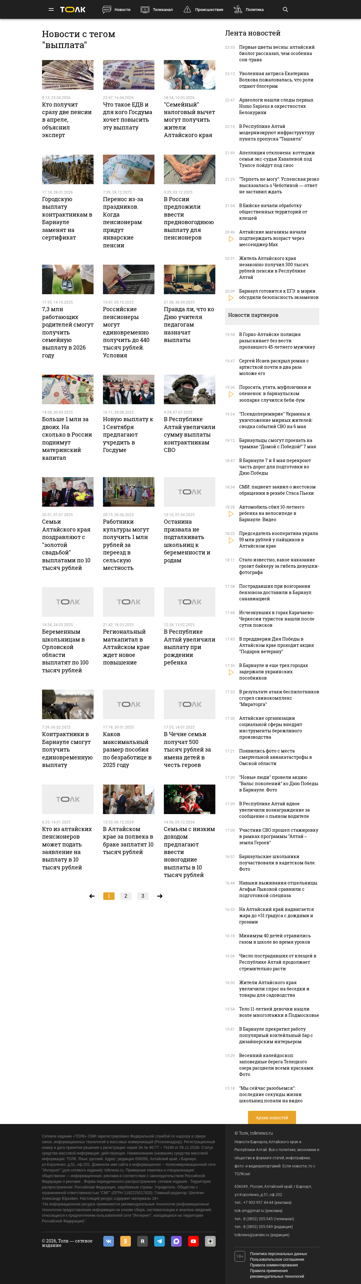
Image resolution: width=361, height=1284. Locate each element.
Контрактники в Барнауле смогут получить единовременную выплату (67, 749)
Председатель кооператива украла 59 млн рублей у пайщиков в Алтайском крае (278, 539)
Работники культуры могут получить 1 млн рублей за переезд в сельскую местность (126, 544)
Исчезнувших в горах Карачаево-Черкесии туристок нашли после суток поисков (277, 618)
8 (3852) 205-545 (258, 1219)
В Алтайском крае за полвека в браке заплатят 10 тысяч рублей (128, 840)
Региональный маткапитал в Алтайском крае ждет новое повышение (126, 647)
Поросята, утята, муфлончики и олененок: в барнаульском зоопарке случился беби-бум (275, 393)
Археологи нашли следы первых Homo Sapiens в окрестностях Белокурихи (276, 106)
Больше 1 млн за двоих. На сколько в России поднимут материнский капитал (67, 438)
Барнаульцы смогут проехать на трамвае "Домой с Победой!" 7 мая (277, 443)
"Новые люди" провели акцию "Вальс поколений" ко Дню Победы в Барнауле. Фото (278, 783)
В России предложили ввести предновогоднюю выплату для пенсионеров (189, 218)
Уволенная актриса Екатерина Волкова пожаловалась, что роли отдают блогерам (276, 79)
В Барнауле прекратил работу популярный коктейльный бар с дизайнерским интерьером (276, 1035)
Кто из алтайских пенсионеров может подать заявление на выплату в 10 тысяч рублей (67, 848)
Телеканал (163, 9)
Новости (122, 9)
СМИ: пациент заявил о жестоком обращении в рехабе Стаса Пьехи (277, 490)
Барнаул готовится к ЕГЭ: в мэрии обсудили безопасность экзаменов (279, 294)
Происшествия (209, 9)
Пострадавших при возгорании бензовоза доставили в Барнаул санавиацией (275, 592)
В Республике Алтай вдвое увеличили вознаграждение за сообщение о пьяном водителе (274, 810)
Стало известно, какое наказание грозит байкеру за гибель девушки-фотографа (279, 566)
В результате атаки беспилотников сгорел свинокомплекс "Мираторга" (279, 698)
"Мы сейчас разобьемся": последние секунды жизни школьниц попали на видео (271, 1094)
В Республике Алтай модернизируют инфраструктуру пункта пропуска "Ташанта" (277, 132)
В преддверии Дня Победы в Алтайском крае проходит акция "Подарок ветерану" (276, 645)
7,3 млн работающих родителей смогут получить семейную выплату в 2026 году (68, 332)
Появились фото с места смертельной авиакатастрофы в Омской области (275, 757)
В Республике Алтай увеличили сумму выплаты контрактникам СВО (189, 434)
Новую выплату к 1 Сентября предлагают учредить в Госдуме (128, 434)
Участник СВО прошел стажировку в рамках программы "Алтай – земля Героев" (278, 836)
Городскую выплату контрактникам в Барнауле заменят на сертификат (67, 218)
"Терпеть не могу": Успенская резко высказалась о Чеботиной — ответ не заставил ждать (279, 185)
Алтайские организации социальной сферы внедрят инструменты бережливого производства (270, 727)
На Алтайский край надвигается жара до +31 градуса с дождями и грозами (276, 915)
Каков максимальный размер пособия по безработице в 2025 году (127, 749)
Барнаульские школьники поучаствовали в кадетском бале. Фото (277, 862)
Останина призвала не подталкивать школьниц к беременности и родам (187, 541)
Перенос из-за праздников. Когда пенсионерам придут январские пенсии (123, 222)
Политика (255, 9)
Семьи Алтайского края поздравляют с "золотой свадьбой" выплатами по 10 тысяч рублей (66, 544)
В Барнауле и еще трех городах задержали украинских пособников (273, 671)
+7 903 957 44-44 (258, 1202)
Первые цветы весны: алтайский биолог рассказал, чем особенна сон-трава (277, 53)
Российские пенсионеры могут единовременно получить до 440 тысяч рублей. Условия (126, 332)
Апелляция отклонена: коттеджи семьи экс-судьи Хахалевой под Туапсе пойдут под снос (277, 159)
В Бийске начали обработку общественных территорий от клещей (273, 211)
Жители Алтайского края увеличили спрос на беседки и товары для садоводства (274, 988)
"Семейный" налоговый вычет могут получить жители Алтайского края (189, 120)
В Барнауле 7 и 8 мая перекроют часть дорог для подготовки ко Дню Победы (275, 466)
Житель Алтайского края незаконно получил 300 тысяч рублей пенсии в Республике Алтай (273, 267)
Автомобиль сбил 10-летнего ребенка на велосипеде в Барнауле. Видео (271, 513)
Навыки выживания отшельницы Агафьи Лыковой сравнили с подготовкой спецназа (278, 889)
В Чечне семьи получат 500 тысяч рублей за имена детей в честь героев (187, 749)
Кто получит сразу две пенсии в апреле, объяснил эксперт (67, 120)
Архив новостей (272, 1117)
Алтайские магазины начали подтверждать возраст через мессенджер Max (272, 238)
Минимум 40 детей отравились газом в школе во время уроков (275, 939)
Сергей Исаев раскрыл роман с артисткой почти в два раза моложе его (274, 367)
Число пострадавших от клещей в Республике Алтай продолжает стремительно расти (277, 962)
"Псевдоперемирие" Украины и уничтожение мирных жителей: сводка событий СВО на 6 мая (276, 420)
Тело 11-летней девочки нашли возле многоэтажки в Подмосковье (279, 1012)
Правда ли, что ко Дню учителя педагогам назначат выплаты (189, 324)
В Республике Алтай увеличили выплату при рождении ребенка (189, 647)
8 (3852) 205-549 (258, 1227)
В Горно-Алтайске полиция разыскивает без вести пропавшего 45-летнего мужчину (277, 340)
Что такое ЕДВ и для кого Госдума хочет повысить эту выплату (127, 116)
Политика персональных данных (278, 1254)
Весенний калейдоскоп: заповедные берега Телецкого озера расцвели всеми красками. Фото (276, 1064)
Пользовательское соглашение (277, 1259)
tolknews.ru (261, 1133)
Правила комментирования (274, 1265)
